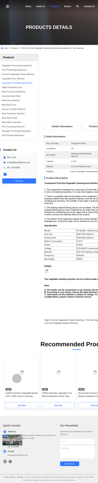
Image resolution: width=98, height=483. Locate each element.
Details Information (62, 126)
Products (54, 6)
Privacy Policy (9, 477)
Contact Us (89, 6)
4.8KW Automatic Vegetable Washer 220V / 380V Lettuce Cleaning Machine (21, 395)
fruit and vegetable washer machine (61, 323)
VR (77, 6)
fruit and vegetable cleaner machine (67, 320)
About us (40, 6)
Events (67, 6)
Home (28, 6)
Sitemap (20, 477)
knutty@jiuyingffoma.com (18, 162)
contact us (70, 464)
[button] (16, 378)
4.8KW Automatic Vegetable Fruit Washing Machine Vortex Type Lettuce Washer (57, 395)
